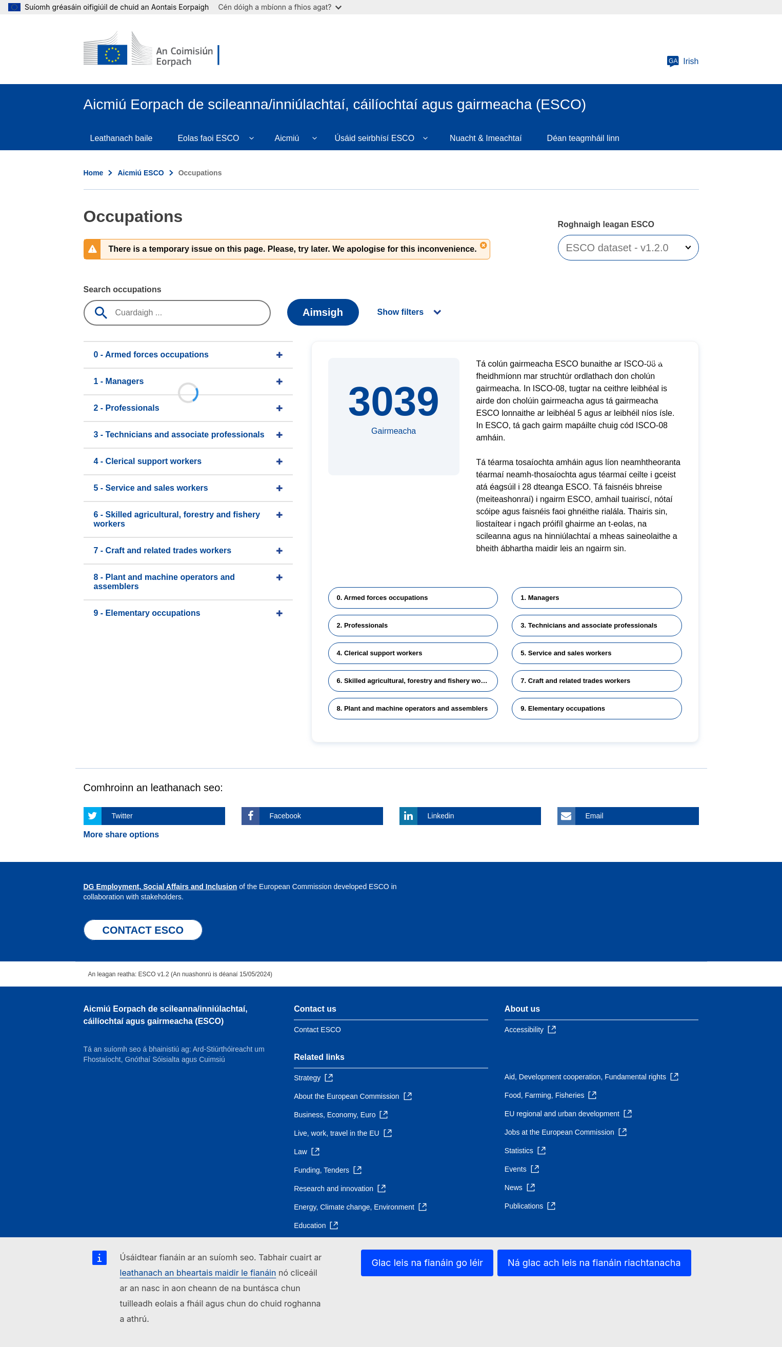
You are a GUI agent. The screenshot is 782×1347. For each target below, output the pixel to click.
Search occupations (123, 289)
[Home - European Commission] (158, 49)
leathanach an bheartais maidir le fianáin (198, 1273)
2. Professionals (362, 625)
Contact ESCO (317, 1030)
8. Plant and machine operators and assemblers (412, 708)
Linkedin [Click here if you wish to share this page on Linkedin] (441, 816)
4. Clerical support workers (380, 653)
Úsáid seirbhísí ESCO (374, 138)
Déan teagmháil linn (583, 138)
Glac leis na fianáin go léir (427, 1262)
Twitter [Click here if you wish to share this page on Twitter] (122, 816)
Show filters (400, 312)
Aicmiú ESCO (140, 173)
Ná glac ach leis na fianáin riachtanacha (594, 1262)
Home (94, 173)
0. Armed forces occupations (382, 597)
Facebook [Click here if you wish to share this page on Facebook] (285, 816)
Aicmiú (286, 138)
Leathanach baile (121, 138)
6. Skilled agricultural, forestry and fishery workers (417, 681)
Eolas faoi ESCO (208, 138)
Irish (682, 61)
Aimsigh (323, 312)
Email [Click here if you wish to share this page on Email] (595, 816)
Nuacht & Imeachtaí (486, 138)
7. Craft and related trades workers (575, 681)
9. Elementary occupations (562, 708)
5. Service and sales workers (565, 653)
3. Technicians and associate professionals (588, 625)
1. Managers (539, 597)
